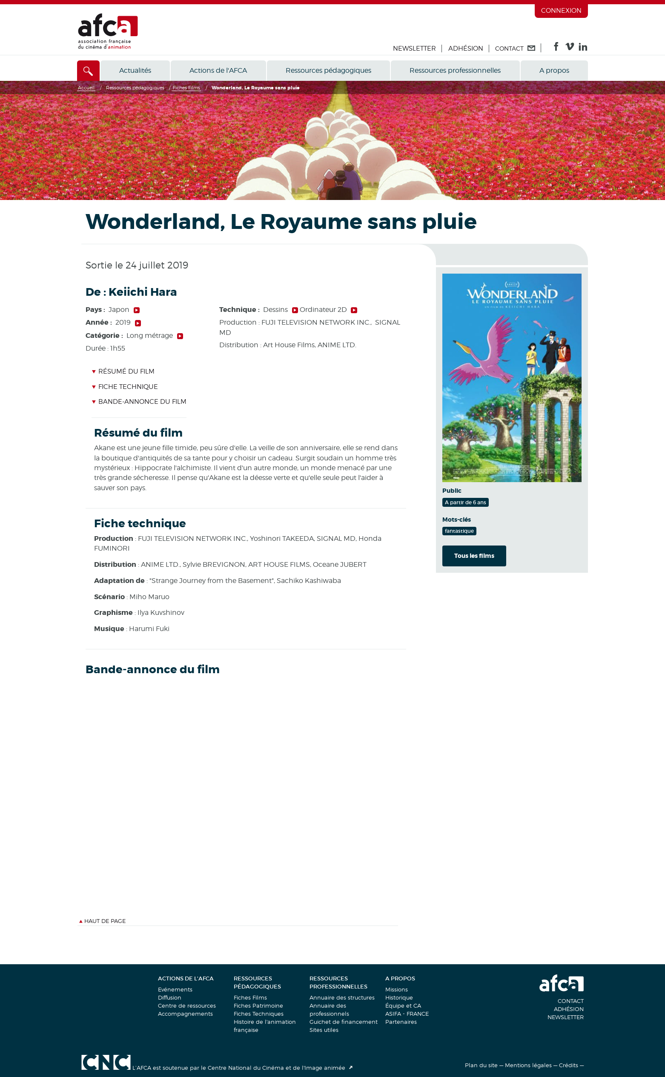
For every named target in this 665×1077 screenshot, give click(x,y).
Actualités (135, 70)
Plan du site (481, 1065)
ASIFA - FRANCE (407, 1013)
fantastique (459, 531)
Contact (571, 1000)
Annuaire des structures (342, 997)
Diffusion (169, 997)
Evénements (175, 989)
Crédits (568, 1065)
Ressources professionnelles (455, 70)
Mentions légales (528, 1065)
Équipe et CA (403, 1005)
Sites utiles (324, 1029)
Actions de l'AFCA (218, 70)
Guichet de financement (344, 1021)
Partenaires (401, 1021)
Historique (399, 997)
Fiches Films (250, 997)
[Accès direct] (88, 70)
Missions (396, 989)
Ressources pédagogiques (328, 70)
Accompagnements (185, 1013)
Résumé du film (123, 371)
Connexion (561, 10)
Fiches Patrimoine (258, 1005)
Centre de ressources (187, 1005)
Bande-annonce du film (139, 402)
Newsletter (414, 48)
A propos (554, 70)
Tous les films (474, 556)
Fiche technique (125, 387)
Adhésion (465, 48)
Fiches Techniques (259, 1013)
